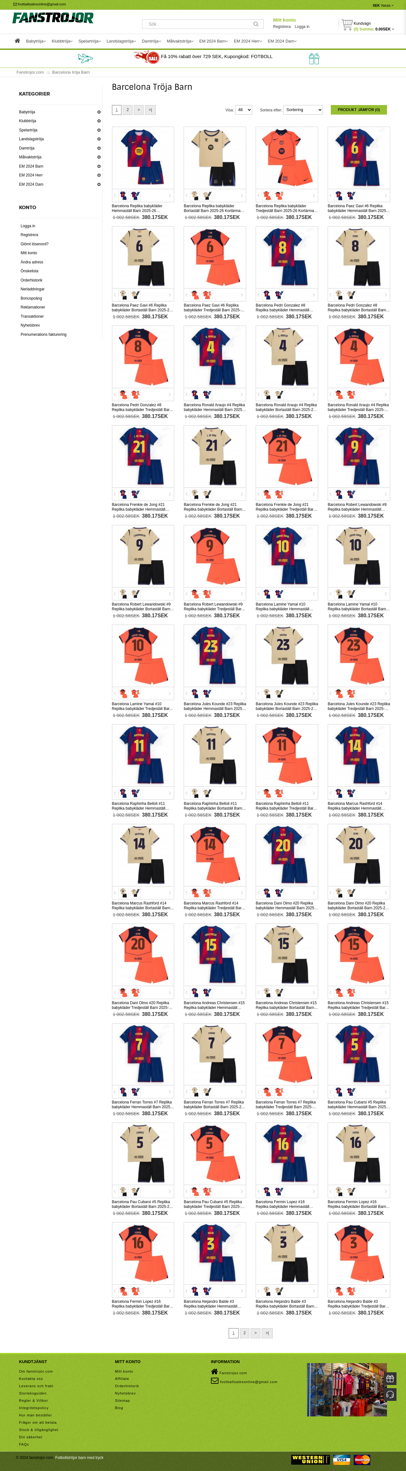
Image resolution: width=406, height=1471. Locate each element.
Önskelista (29, 271)
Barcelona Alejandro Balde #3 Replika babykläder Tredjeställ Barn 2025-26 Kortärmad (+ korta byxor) (358, 1306)
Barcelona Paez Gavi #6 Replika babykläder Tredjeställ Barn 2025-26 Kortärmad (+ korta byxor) (214, 310)
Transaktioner (32, 316)
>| (150, 110)
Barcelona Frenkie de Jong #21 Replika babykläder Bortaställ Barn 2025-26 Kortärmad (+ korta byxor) (213, 509)
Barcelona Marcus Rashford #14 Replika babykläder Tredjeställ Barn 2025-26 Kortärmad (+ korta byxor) (214, 908)
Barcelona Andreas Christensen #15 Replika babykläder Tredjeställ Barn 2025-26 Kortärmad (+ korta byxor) (358, 1008)
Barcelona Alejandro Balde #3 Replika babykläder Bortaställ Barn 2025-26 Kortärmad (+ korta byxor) (285, 1306)
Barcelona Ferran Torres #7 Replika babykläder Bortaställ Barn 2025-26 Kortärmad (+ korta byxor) (214, 1107)
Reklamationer (33, 307)
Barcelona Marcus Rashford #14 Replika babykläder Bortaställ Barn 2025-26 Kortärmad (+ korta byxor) (141, 908)
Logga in (302, 26)
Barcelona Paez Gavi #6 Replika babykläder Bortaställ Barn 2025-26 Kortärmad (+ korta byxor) (142, 310)
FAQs (24, 1444)
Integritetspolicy (34, 1408)
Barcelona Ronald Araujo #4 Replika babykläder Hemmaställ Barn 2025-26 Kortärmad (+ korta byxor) (214, 410)
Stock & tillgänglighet (38, 1430)
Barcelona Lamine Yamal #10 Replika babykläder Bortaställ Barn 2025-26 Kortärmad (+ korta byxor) (357, 609)
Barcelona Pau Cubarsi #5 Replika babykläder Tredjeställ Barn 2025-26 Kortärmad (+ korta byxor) (214, 1207)
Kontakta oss (31, 1379)
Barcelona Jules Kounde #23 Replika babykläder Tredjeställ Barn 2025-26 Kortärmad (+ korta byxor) (359, 709)
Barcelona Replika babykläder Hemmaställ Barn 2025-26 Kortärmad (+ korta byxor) (137, 211)
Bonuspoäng (31, 298)
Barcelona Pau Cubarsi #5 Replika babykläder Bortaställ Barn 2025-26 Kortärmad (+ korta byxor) (142, 1207)
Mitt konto (284, 20)
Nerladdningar (32, 289)
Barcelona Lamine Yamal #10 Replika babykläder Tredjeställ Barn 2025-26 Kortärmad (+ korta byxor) (142, 709)
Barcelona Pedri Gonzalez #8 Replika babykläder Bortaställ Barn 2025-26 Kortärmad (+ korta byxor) (357, 310)
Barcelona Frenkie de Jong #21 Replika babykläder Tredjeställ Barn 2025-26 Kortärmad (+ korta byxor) (286, 509)
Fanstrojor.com (229, 1371)
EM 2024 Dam (31, 184)
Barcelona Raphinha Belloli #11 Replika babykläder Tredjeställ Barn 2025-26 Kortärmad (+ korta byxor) (286, 808)
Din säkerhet (31, 1437)
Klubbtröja (27, 121)
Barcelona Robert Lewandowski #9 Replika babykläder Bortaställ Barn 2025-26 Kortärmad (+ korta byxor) (141, 609)
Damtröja (27, 148)
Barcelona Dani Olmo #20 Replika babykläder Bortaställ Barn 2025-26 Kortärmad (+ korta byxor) (357, 908)
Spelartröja (28, 130)
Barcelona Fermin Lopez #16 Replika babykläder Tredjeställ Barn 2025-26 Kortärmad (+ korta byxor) (142, 1306)
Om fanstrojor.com (36, 1371)
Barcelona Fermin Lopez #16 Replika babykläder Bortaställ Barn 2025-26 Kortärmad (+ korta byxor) (357, 1207)
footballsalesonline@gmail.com (39, 4)
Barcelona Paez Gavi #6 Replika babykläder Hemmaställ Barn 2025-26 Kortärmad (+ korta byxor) (357, 211)
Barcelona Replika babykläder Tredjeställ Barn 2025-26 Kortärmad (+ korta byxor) (286, 211)
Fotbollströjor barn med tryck (79, 1457)
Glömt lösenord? (35, 244)
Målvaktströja (30, 157)
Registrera (282, 26)
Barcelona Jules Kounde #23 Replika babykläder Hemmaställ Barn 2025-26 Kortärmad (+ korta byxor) (215, 709)
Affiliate (122, 1379)
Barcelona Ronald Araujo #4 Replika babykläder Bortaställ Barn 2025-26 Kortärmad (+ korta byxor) (286, 410)
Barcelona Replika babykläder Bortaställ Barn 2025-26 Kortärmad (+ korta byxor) (213, 211)
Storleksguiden (33, 1393)
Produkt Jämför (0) (359, 109)
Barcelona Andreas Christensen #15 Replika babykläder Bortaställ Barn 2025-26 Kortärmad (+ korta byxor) (286, 1008)
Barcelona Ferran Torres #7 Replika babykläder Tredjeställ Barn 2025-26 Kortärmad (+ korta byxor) (286, 1107)
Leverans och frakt (36, 1386)
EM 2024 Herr (31, 175)
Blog (119, 1408)
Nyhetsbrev (30, 325)
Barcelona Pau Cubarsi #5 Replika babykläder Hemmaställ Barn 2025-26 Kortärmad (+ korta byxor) (357, 1107)
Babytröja (27, 112)
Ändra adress (32, 262)
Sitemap (122, 1400)
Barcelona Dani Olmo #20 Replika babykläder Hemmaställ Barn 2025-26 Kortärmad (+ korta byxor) (285, 908)
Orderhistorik (32, 280)
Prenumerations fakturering (44, 334)
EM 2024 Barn (31, 166)
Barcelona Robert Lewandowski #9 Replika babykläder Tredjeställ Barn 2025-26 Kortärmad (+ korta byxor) (214, 609)
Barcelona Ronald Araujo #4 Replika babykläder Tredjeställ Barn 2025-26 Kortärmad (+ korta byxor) (358, 410)
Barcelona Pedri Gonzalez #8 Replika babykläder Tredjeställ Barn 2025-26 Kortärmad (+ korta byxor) (142, 410)
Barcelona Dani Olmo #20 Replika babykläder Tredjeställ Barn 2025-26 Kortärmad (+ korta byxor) (142, 1008)
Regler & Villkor (33, 1400)
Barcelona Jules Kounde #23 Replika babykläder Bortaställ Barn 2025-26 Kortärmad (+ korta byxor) (287, 709)
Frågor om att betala (38, 1422)
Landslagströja (31, 139)
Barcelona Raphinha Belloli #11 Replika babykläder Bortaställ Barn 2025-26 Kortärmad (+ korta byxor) (213, 808)
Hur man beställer (35, 1415)
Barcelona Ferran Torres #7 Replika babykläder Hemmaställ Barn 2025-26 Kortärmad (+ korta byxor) (142, 1107)
